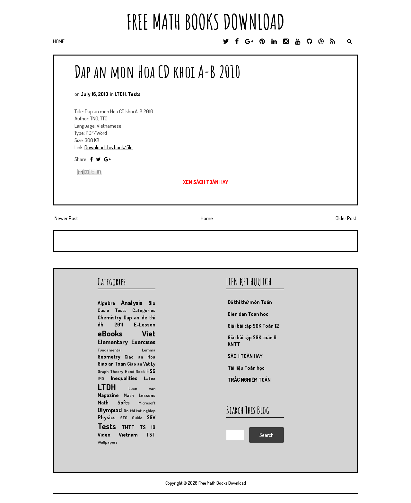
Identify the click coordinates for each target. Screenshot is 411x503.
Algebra (106, 303)
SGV (151, 417)
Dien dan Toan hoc (248, 314)
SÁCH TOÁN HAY (245, 356)
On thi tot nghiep (139, 410)
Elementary (113, 342)
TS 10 (147, 427)
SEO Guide (131, 417)
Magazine (108, 395)
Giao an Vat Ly (141, 364)
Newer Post (66, 218)
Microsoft (146, 402)
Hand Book (135, 371)
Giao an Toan (112, 363)
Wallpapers (108, 442)
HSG (150, 371)
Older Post (346, 218)
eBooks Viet (126, 333)
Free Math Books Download (205, 22)
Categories (143, 310)
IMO (101, 378)
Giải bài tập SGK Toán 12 (253, 326)
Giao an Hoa (140, 357)
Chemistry (109, 317)
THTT (128, 427)
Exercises (143, 342)
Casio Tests (112, 310)
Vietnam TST (137, 434)
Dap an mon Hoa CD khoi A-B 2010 (157, 71)
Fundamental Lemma (126, 349)
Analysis (131, 303)
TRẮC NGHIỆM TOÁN (249, 380)
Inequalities (124, 378)
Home (59, 41)
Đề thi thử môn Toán (250, 302)
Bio (151, 303)
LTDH (120, 94)
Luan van (141, 388)
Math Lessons (139, 395)
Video (104, 434)
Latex (149, 378)
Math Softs (114, 402)
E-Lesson (144, 324)
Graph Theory (110, 371)
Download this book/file (108, 147)
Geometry (109, 356)
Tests (134, 94)
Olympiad (110, 410)
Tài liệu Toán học (246, 368)
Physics (107, 417)
